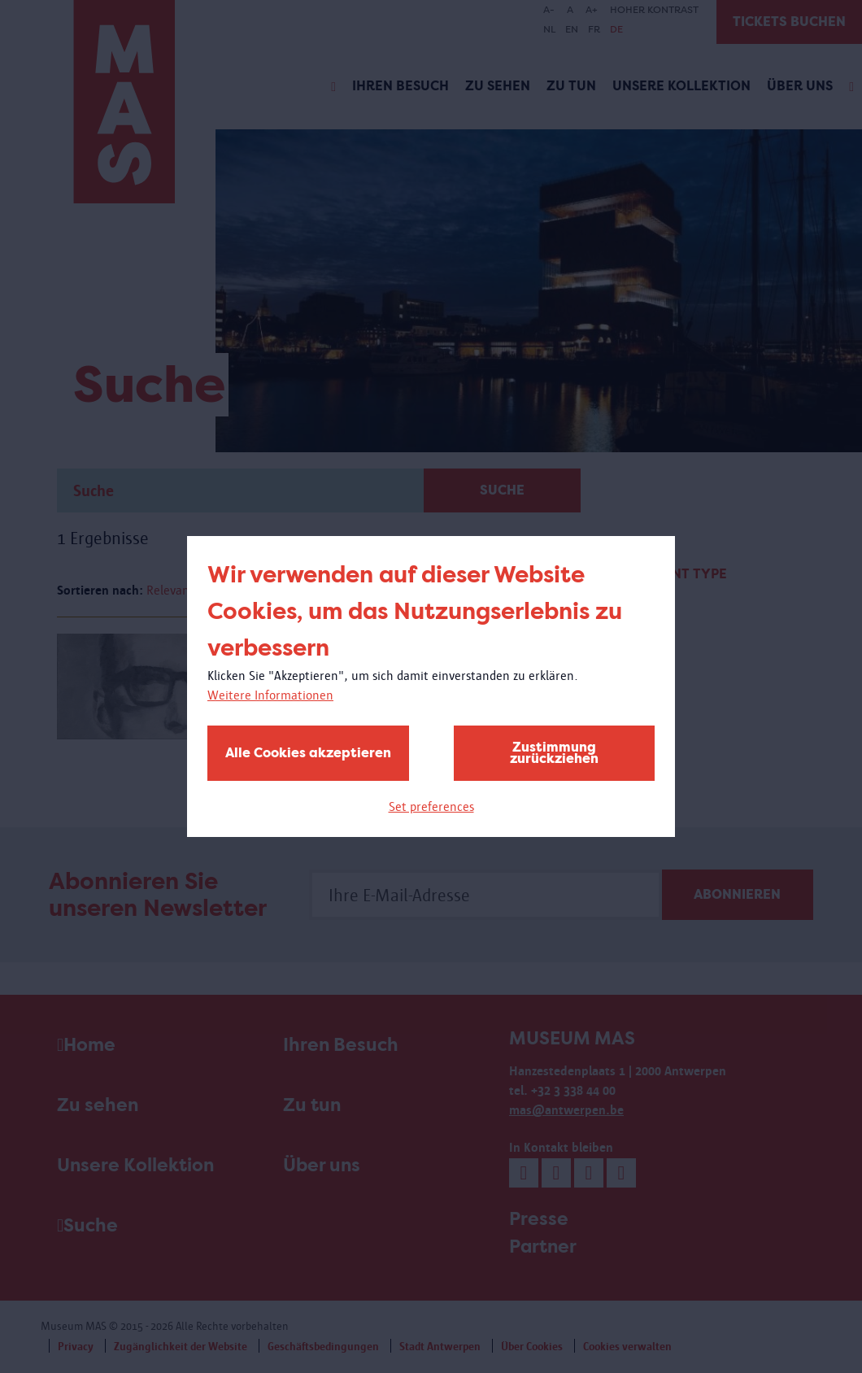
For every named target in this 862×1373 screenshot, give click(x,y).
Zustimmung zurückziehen (554, 752)
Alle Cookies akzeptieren (308, 753)
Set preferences (431, 806)
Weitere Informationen (270, 695)
